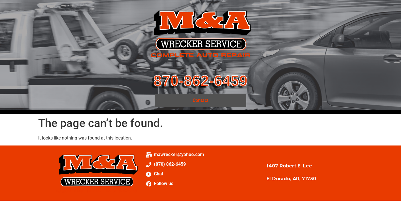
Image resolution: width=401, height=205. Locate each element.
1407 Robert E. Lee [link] (289, 166)
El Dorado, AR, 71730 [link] (291, 178)
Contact (200, 100)
